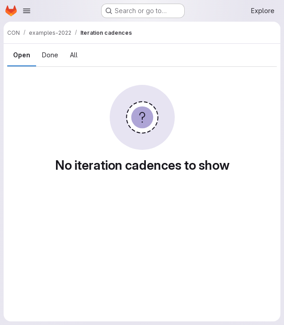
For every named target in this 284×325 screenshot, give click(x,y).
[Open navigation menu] (26, 11)
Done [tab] (50, 55)
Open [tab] (21, 55)
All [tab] (74, 55)
